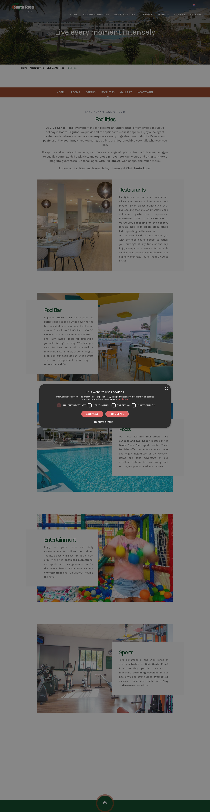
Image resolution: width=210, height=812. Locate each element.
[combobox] (166, 388)
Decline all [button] (117, 413)
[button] (105, 422)
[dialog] (105, 406)
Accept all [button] (92, 413)
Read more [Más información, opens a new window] (123, 399)
